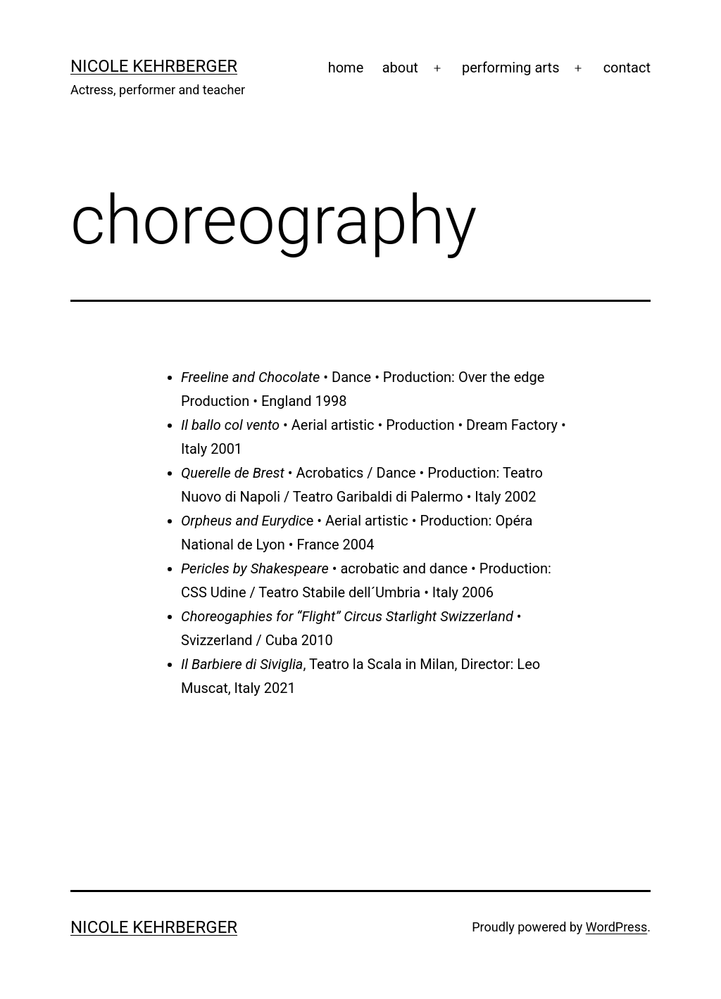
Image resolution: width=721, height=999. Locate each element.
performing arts (511, 67)
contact (627, 67)
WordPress (616, 927)
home (346, 67)
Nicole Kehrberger (153, 66)
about (400, 67)
